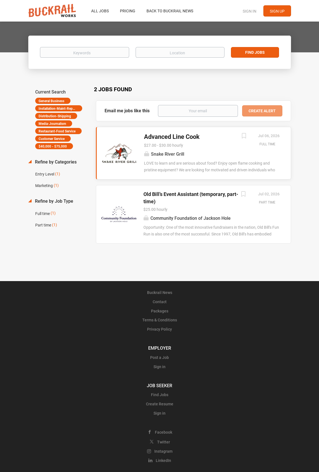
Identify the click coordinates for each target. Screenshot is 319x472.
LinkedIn (163, 460)
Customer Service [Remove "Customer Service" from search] (52, 139)
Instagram (163, 451)
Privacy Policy (159, 329)
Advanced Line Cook (172, 136)
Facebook (163, 432)
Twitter (163, 442)
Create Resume (159, 404)
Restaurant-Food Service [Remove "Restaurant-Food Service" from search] (57, 131)
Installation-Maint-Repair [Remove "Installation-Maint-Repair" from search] (57, 109)
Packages (159, 311)
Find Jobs (255, 52)
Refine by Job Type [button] (53, 201)
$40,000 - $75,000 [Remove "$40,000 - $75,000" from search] (53, 146)
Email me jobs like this (127, 110)
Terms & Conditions (159, 320)
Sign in (249, 11)
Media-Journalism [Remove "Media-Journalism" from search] (52, 124)
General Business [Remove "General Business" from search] (51, 101)
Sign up (277, 11)
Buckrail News (159, 292)
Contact (160, 302)
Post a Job (159, 357)
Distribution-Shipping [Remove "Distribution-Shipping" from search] (55, 116)
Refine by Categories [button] (55, 162)
